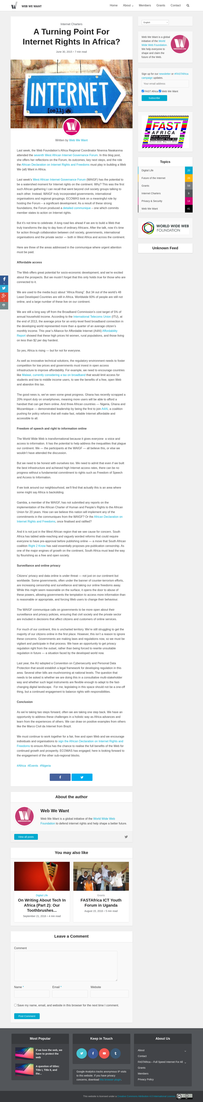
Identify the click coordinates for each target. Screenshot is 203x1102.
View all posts (26, 836)
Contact (176, 5)
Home (114, 5)
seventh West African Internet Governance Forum (66, 155)
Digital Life (42, 895)
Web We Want (78, 140)
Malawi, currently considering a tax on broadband (54, 375)
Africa (22, 765)
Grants (160, 5)
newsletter (165, 73)
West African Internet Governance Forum (59, 179)
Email (57, 987)
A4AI (105, 408)
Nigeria (46, 765)
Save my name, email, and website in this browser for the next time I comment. (68, 1005)
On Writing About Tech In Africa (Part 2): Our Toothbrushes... (42, 905)
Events (33, 765)
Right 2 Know (37, 545)
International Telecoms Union (92, 316)
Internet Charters (71, 24)
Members (145, 5)
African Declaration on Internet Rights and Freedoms (55, 164)
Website (95, 987)
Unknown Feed (165, 248)
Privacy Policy (146, 1079)
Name (19, 987)
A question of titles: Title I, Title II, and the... (48, 1070)
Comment (20, 948)
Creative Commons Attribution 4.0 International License (146, 1096)
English (147, 22)
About (127, 5)
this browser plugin (110, 1079)
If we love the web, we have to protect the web (49, 1054)
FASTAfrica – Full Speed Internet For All (160, 1061)
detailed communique (77, 208)
